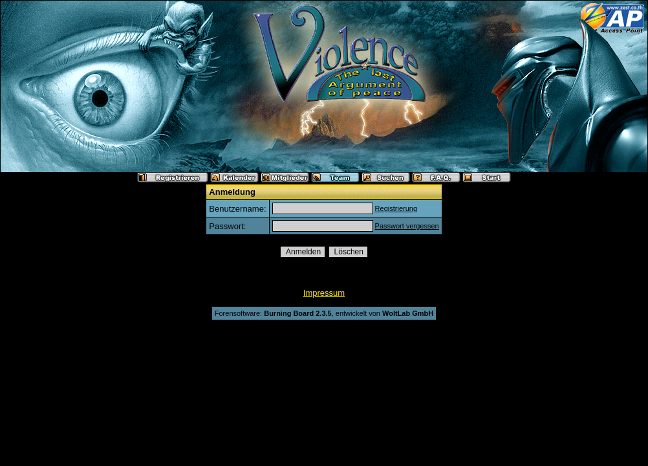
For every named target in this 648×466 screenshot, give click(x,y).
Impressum (324, 293)
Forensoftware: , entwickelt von (324, 313)
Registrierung (396, 208)
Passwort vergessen (407, 226)
